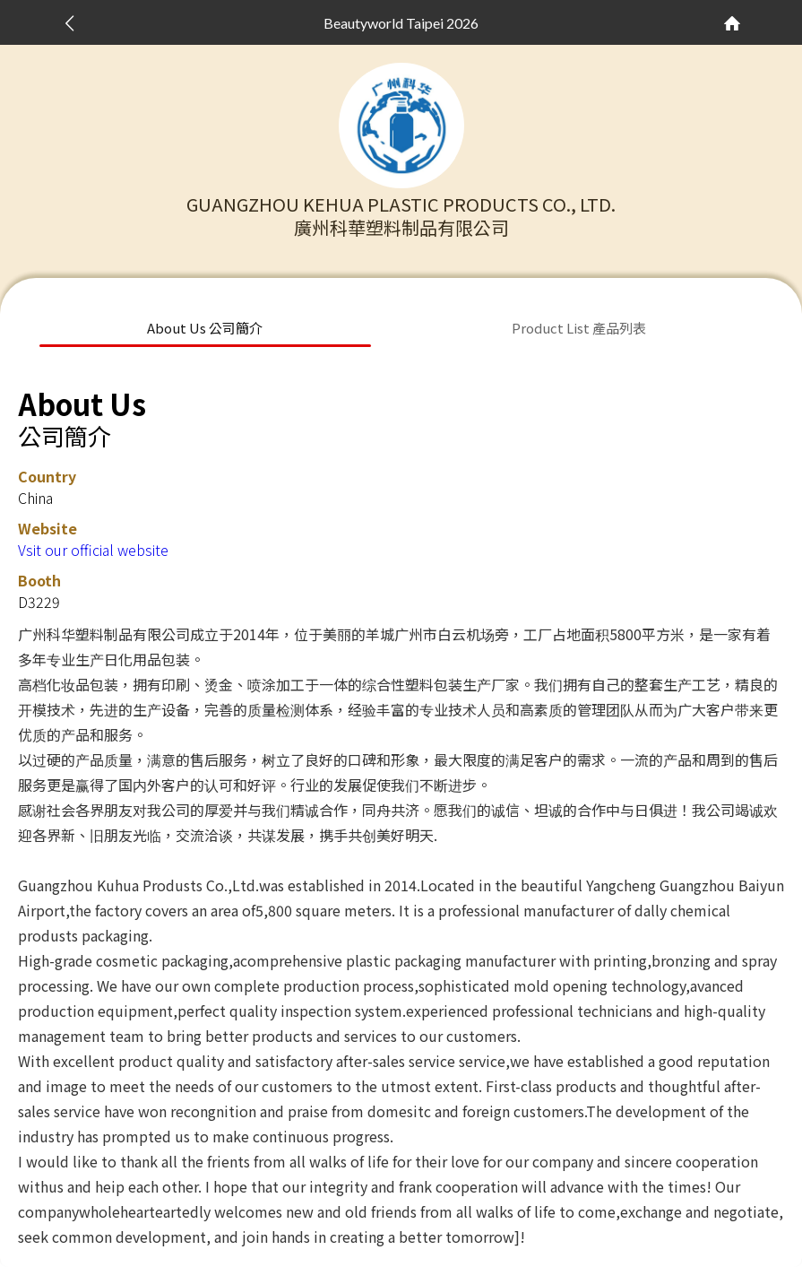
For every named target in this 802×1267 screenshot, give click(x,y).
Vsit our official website (93, 549)
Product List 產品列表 (579, 327)
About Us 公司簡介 (205, 327)
